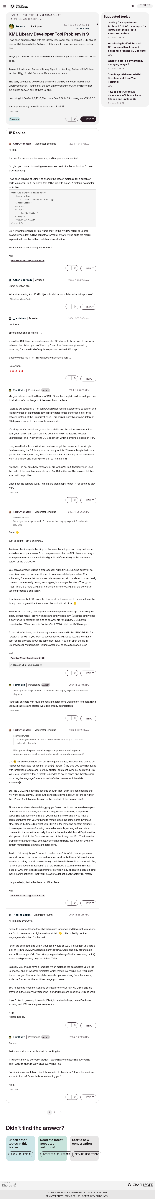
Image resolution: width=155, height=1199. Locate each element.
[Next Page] (60, 1112)
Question (14, 119)
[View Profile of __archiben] (19, 318)
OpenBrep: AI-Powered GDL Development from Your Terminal (124, 78)
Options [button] (95, 15)
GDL (110, 54)
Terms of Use (72, 1196)
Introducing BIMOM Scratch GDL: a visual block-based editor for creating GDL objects (127, 47)
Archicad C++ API (116, 37)
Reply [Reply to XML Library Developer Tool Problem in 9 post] (90, 119)
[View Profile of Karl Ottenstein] (22, 143)
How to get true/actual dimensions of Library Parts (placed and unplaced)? (124, 95)
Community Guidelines (95, 1196)
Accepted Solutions (56, 1154)
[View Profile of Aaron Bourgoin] (22, 279)
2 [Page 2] (54, 1112)
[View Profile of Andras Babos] (22, 914)
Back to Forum (21, 1154)
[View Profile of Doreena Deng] (82, 28)
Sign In (145, 5)
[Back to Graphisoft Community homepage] (20, 6)
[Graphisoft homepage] (140, 1185)
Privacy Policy (54, 1196)
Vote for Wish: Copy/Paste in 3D (27, 261)
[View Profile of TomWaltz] (22, 26)
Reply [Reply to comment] (90, 268)
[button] (68, 118)
